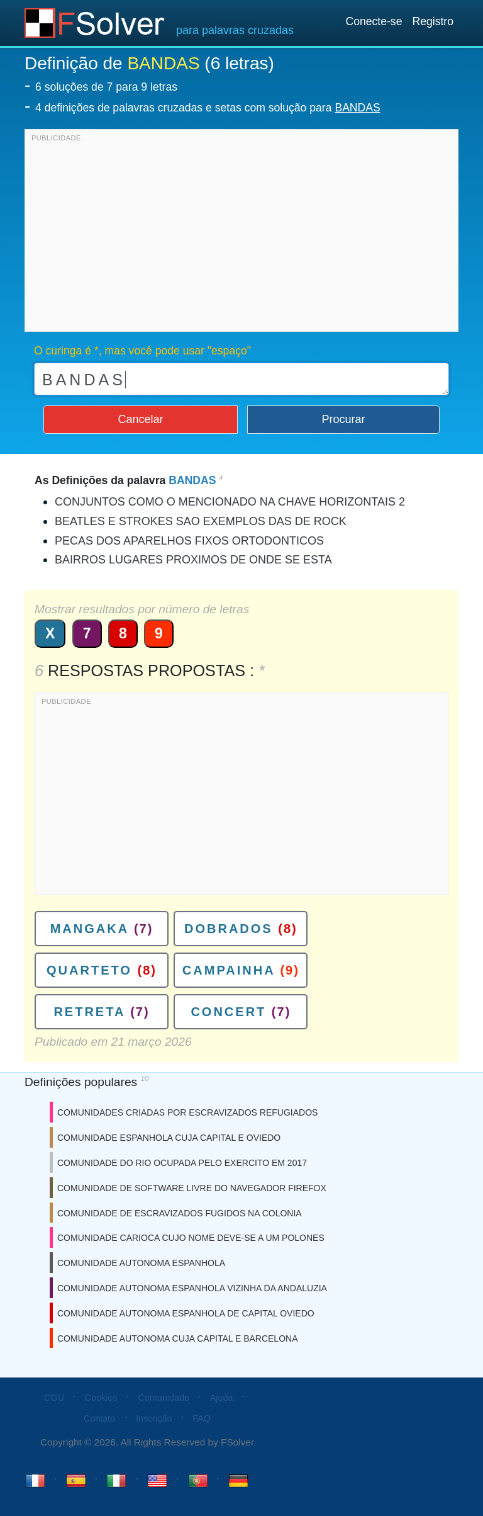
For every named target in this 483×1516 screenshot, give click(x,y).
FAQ (201, 1418)
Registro (432, 21)
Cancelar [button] (140, 419)
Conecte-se (373, 21)
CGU (54, 1398)
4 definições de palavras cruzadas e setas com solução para (207, 107)
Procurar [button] (343, 419)
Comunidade (163, 1398)
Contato (99, 1418)
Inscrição (154, 1418)
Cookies (101, 1398)
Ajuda (221, 1398)
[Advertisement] (241, 233)
